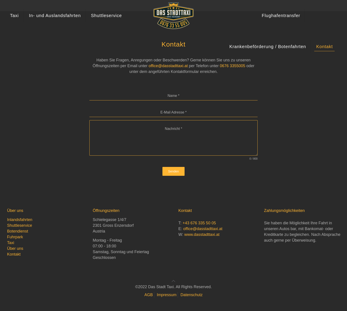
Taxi (10, 243)
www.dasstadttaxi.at (202, 234)
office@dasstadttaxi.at (168, 66)
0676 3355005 (232, 66)
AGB (148, 295)
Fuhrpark (15, 237)
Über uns (15, 248)
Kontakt (14, 254)
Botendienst (17, 231)
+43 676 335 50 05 (199, 223)
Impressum (166, 295)
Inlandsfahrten (19, 219)
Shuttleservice (19, 225)
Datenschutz (192, 295)
